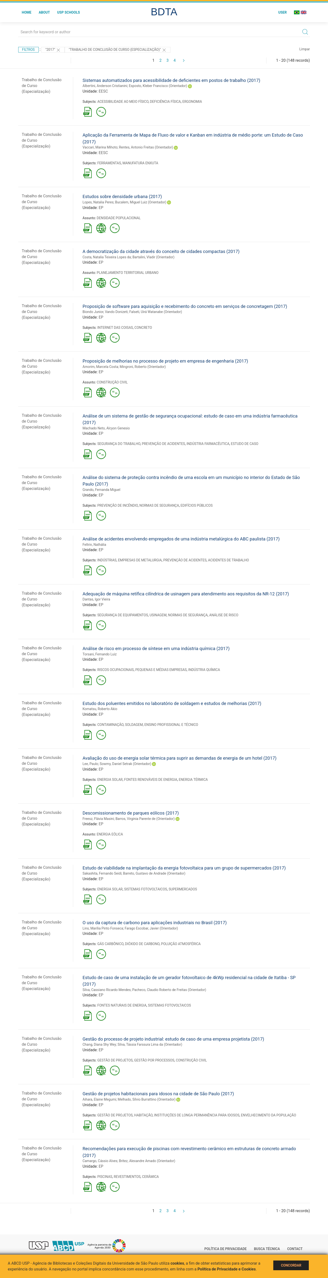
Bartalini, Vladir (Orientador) (154, 257)
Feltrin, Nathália (94, 545)
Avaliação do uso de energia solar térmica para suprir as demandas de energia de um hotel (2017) (180, 758)
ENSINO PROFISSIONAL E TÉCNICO (171, 725)
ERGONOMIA (192, 102)
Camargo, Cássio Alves (100, 1161)
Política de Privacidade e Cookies (226, 1269)
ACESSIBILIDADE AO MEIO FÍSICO (122, 102)
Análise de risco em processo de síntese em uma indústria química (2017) (156, 648)
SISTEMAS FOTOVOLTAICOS (145, 889)
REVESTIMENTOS (127, 1177)
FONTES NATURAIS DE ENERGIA (121, 1005)
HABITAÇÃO (143, 1115)
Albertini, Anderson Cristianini (105, 86)
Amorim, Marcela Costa (100, 367)
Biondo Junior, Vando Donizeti (105, 312)
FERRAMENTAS (109, 163)
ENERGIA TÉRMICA (193, 780)
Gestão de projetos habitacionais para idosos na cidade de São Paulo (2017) (158, 1093)
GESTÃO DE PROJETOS (115, 1060)
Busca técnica (267, 1249)
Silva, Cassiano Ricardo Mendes (107, 990)
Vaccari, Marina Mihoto (100, 147)
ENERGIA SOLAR (110, 780)
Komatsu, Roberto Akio (100, 709)
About (44, 12)
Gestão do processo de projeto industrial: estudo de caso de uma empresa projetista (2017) (173, 1039)
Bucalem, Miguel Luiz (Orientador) (140, 202)
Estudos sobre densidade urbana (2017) (122, 196)
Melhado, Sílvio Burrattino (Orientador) (147, 1099)
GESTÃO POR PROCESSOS (154, 1060)
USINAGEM (158, 615)
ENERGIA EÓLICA (110, 834)
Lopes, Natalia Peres (98, 202)
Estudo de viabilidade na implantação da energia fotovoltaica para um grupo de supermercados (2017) (184, 867)
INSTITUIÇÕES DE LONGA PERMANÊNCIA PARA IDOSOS (196, 1115)
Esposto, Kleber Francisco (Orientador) (158, 86)
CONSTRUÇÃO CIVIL (112, 382)
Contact (294, 1249)
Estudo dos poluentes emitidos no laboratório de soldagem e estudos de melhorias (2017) (172, 703)
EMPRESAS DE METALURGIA (140, 560)
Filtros (28, 50)
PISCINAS (104, 1177)
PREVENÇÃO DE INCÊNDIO (117, 505)
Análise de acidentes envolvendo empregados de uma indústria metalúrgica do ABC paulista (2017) (181, 538)
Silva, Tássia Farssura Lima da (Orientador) (150, 1044)
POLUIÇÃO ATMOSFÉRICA (181, 944)
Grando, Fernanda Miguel (101, 490)
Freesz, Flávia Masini (98, 819)
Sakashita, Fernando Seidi (102, 873)
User (282, 12)
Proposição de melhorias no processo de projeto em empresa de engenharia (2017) (165, 361)
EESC (103, 91)
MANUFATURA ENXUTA (140, 163)
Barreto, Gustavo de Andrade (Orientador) (154, 873)
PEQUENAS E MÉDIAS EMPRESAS (160, 670)
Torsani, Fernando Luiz (100, 654)
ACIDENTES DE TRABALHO (228, 560)
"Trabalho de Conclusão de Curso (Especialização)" (118, 50)
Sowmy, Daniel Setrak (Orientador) (125, 764)
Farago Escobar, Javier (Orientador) (151, 928)
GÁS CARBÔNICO (110, 944)
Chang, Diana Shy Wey (99, 1044)
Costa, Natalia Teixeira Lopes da (107, 257)
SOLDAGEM (134, 725)
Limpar (304, 49)
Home (27, 12)
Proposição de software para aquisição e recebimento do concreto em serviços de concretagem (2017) (185, 306)
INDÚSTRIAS (106, 560)
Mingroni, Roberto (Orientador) (143, 367)
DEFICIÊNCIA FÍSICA (165, 102)
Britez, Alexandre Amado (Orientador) (147, 1161)
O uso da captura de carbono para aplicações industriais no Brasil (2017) (155, 922)
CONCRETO (143, 328)
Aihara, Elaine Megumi (99, 1099)
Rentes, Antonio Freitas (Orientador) (146, 147)
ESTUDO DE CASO (244, 444)
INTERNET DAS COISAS (115, 328)
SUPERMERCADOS (182, 889)
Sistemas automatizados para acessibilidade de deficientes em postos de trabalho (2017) (171, 80)
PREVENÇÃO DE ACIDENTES (163, 444)
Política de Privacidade (225, 1249)
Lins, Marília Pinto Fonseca (103, 928)
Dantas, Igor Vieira (96, 599)
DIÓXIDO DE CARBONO (142, 944)
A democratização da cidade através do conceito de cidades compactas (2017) (161, 251)
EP (101, 207)
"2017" (53, 50)
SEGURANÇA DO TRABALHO (118, 444)
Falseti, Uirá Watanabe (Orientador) (155, 312)
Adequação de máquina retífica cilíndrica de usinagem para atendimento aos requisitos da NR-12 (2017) (186, 593)
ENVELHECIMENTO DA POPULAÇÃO (268, 1115)
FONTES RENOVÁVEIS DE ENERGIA (150, 780)
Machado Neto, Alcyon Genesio (106, 428)
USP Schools (68, 12)
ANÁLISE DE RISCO (224, 615)
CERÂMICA (150, 1177)
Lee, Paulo (90, 764)
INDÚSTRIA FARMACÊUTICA (207, 444)
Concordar (291, 1265)
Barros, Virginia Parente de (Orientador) (145, 819)
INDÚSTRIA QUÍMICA (204, 670)
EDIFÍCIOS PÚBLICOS (197, 505)
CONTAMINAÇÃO (110, 725)
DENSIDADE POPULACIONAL (119, 218)
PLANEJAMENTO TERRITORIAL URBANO (128, 273)
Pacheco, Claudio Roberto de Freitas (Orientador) (169, 990)
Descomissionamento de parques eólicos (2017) (131, 813)
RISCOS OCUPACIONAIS (115, 670)
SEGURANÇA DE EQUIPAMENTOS (122, 615)
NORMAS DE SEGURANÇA (159, 505)
